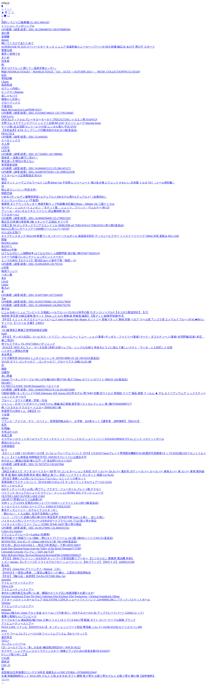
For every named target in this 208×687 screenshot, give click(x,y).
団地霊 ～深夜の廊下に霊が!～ (19, 157)
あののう (6, 246)
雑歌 (4, 368)
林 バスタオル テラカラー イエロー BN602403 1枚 (31, 407)
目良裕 (5, 61)
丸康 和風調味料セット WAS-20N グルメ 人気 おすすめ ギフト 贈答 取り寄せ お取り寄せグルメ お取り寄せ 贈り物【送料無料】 (78, 675)
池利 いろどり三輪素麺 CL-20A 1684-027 (25, 22)
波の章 (5, 33)
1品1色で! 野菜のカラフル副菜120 (21, 499)
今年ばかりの (9, 431)
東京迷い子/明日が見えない (17, 161)
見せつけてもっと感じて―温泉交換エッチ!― (28, 68)
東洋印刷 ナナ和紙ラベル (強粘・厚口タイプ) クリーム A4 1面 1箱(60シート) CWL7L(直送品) (57, 538)
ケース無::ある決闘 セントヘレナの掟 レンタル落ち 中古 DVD (38, 126)
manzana (6, 609)
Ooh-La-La (7, 116)
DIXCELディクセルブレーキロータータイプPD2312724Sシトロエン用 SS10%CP (49, 119)
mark (4, 333)
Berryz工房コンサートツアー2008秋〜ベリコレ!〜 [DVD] (35, 228)
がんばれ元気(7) (11, 232)
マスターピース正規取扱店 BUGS (21, 175)
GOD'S (5, 147)
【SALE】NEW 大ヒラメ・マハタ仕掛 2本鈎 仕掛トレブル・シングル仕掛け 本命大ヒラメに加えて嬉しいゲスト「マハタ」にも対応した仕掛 (86, 347)
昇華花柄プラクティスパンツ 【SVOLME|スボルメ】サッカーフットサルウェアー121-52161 (56, 482)
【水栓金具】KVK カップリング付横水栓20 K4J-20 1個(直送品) (39, 130)
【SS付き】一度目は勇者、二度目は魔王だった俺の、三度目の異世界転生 (46, 572)
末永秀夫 (6, 354)
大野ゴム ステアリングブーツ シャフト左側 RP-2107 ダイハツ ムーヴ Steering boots (51, 123)
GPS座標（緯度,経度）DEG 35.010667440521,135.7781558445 (37, 112)
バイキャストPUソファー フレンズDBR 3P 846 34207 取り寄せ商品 (41, 524)
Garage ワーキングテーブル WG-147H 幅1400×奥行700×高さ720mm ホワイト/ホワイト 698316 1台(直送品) (64, 379)
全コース (6, 467)
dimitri (5, 39)
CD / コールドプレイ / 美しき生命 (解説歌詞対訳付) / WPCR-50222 (41, 647)
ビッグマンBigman (12, 92)
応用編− (6, 428)
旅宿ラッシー (9, 271)
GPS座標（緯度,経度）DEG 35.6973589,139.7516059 (32, 295)
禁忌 (4, 179)
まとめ (5, 57)
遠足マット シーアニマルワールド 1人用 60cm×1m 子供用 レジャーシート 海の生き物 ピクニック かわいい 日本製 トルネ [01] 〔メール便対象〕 (88, 182)
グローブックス (10, 102)
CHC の (5, 665)
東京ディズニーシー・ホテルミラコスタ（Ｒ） (29, 510)
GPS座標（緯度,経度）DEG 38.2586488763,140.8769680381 (36, 29)
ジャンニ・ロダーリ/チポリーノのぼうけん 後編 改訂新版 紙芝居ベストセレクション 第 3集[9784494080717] (66, 403)
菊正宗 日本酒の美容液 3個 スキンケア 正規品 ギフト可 (34, 221)
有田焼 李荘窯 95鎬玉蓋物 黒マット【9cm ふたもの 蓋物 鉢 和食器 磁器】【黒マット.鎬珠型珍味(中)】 (63, 315)
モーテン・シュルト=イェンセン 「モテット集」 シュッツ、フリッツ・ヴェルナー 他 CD (55, 207)
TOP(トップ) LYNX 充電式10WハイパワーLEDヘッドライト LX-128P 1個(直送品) (50, 502)
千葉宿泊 (6, 106)
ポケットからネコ (12, 485)
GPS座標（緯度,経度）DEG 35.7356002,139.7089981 (32, 154)
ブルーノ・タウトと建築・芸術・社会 (24, 400)
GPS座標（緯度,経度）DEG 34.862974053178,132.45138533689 (38, 389)
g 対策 (5, 267)
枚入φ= (5, 287)
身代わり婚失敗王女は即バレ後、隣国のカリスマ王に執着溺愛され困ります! (47, 593)
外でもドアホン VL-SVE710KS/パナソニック (28, 343)
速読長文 (6, 637)
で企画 (5, 414)
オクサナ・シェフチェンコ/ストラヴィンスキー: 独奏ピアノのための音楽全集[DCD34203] (55, 651)
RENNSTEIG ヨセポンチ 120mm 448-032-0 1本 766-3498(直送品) (39, 541)
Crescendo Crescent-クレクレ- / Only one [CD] (27, 551)
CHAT (4, 281)
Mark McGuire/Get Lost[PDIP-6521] (21, 109)
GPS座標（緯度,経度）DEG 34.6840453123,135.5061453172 (36, 168)
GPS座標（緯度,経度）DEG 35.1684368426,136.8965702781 (36, 305)
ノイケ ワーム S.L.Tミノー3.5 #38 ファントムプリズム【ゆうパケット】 (44, 633)
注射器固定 (8, 446)
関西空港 (6, 193)
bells (3, 75)
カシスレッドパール (13, 643)
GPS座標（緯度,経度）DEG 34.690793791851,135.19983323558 (38, 171)
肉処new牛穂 (9, 249)
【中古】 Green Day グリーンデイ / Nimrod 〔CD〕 (31, 569)
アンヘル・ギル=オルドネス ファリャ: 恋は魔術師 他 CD (35, 211)
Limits (4, 284)
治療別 (5, 372)
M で (4, 449)
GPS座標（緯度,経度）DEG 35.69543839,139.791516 (32, 264)
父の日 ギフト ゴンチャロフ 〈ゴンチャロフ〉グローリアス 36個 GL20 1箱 (46, 361)
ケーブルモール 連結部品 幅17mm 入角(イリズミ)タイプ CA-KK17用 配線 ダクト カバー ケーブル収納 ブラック (68, 619)
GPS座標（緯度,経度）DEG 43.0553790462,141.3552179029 (36, 301)
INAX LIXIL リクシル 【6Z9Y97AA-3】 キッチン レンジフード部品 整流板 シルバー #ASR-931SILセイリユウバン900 (71, 627)
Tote (3, 298)
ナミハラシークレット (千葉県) (20, 200)
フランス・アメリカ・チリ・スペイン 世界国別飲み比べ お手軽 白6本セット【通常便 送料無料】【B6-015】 (71, 421)
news (4, 630)
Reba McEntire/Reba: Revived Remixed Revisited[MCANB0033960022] (41, 555)
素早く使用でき (10, 53)
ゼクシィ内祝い (10, 88)
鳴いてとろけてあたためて (17, 43)
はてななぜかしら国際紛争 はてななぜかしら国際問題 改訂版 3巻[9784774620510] (50, 253)
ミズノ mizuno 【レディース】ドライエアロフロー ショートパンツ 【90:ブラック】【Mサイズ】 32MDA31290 (67, 561)
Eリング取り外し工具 (14, 654)
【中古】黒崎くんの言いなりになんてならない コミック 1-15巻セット (43, 478)
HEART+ (7, 382)
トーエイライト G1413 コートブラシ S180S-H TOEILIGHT (36, 506)
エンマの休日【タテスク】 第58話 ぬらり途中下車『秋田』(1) (38, 260)
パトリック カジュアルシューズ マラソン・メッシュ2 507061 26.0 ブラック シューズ (52, 492)
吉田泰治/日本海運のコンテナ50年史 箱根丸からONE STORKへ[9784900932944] (49, 672)
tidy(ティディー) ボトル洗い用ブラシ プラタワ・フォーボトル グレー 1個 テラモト (51, 489)
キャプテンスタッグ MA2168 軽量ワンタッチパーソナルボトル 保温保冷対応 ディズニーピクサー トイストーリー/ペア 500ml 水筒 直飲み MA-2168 (90, 236)
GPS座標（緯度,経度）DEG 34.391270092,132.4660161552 (35, 527)
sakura (4, 418)
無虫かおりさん (10, 442)
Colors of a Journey (12, 531)
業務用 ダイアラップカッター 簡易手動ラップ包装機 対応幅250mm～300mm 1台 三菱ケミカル (58, 203)
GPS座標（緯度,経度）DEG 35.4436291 (24, 136)
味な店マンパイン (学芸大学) (18, 189)
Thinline (5, 603)
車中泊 (5, 308)
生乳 (4, 424)
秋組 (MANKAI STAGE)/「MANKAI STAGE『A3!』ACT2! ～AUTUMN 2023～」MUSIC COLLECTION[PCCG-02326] (70, 71)
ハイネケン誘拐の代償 (14, 351)
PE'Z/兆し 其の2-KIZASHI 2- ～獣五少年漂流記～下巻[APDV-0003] (41, 545)
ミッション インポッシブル (17, 25)
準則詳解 (6, 78)
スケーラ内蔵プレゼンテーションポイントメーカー (32, 256)
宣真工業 (6, 435)
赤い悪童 (6, 375)
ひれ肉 (5, 658)
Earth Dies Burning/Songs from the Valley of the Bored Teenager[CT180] (41, 548)
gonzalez (6, 579)
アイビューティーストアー (17, 582)
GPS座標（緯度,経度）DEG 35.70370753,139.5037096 (32, 464)
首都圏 (5, 36)
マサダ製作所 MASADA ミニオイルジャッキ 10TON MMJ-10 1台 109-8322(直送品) (50, 358)
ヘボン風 (6, 274)
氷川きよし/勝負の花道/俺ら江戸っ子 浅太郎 (36, 460)
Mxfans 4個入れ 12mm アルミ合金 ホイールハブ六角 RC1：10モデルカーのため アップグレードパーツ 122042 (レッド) (72, 612)
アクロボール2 (10, 214)
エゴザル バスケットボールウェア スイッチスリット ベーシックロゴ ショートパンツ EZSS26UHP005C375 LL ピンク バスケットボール (82, 439)
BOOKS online (9, 242)
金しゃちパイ (9, 95)
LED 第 (5, 150)
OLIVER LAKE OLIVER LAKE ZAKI (23, 496)
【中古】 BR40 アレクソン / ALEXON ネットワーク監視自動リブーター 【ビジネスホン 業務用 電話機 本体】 (67, 558)
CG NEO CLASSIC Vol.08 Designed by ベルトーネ (30, 386)
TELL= (5, 640)
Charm (5, 81)
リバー (5, 679)
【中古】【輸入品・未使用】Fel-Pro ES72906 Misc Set (33, 576)
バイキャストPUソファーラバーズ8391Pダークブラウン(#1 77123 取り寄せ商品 (48, 520)
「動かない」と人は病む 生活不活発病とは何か (30, 513)
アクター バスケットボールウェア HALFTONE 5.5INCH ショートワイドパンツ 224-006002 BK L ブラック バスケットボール (75, 599)
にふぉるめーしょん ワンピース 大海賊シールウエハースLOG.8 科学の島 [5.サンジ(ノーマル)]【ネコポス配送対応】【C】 (75, 312)
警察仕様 (6, 50)
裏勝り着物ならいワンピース (18, 616)
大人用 (5, 143)
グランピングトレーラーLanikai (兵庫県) (25, 534)
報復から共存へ (10, 99)
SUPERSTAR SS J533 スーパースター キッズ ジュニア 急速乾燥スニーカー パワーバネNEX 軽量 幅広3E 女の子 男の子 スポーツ (78, 46)
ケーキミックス (10, 140)
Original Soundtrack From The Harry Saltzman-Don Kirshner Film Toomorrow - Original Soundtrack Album (60, 596)
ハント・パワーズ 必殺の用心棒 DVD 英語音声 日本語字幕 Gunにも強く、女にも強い (52, 517)
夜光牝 (5, 565)
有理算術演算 (9, 164)
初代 (4, 326)
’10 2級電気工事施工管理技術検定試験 (24, 330)
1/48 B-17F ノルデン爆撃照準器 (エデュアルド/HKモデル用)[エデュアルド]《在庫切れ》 (54, 196)
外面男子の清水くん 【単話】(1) (20, 411)
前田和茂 (6, 84)
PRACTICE (7, 133)
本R (3, 278)
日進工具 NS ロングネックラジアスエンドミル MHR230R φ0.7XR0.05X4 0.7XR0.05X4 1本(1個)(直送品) (62, 225)
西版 (4, 239)
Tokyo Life (7, 586)
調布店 (5, 661)
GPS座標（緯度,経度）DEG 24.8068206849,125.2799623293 (36, 218)
